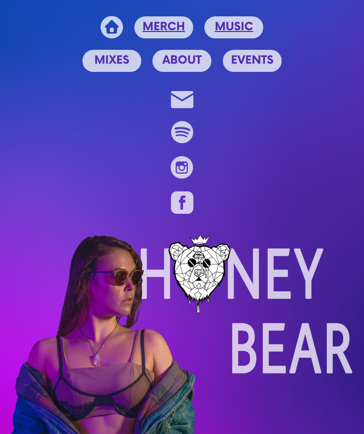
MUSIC (234, 27)
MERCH (164, 27)
